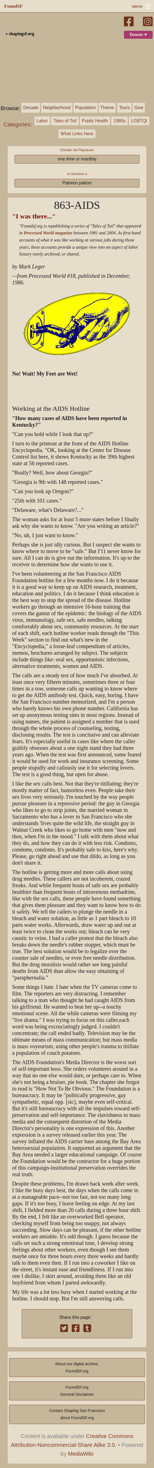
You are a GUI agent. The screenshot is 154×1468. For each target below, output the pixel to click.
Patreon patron (77, 183)
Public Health (95, 120)
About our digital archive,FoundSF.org (77, 1367)
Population (85, 107)
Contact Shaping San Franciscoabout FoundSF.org (77, 1414)
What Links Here (77, 133)
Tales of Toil (64, 120)
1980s (119, 120)
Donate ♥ (138, 34)
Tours (124, 107)
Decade (30, 107)
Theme (107, 107)
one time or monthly (77, 159)
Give (138, 107)
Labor (42, 120)
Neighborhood (57, 107)
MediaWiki (80, 1454)
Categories (17, 124)
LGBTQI (139, 120)
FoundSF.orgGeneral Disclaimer (77, 1391)
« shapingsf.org (20, 33)
